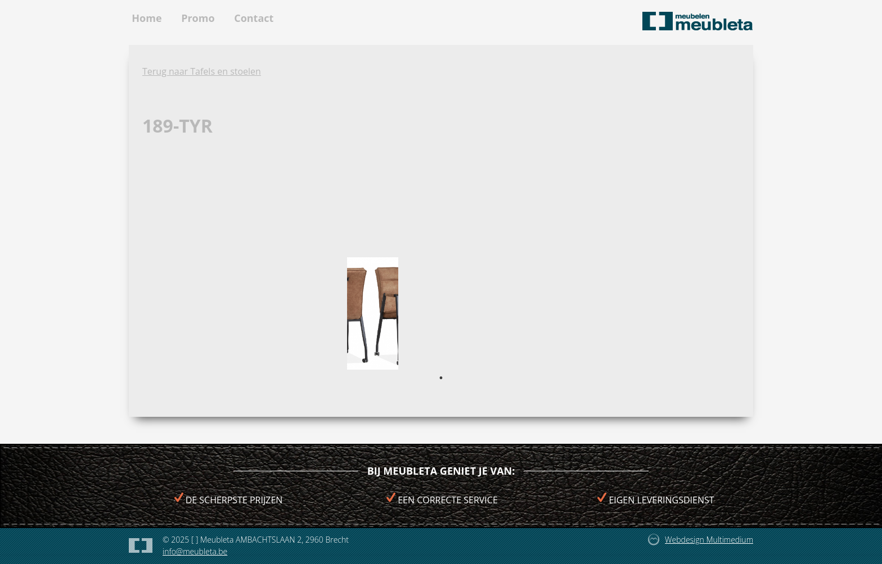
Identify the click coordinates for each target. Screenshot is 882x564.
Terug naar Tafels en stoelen (201, 71)
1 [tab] (441, 378)
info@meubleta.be (195, 551)
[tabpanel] (373, 313)
